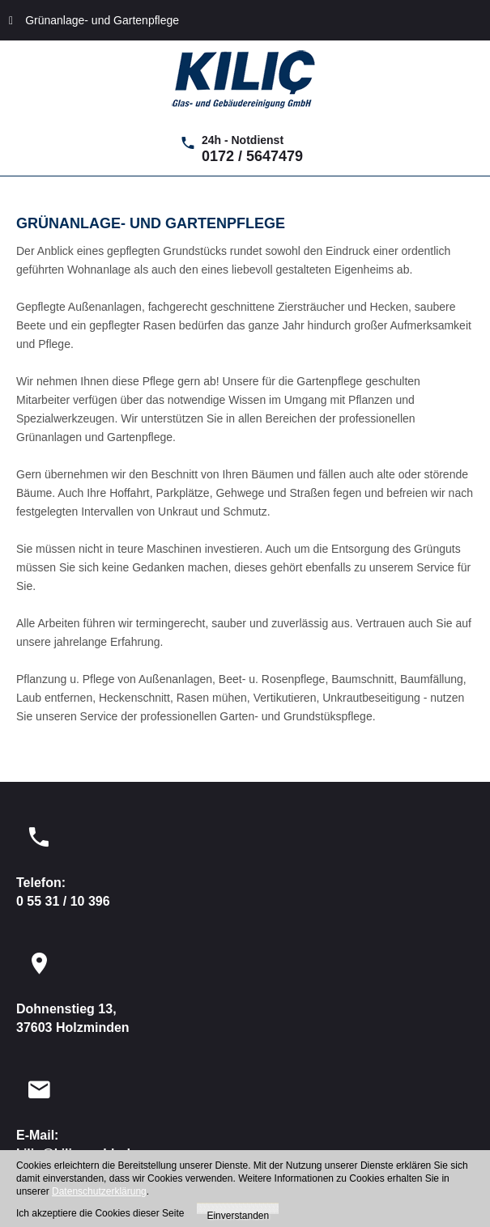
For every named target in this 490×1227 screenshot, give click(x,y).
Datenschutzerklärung (99, 1191)
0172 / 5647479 (252, 156)
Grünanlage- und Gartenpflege (94, 20)
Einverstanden (238, 1212)
